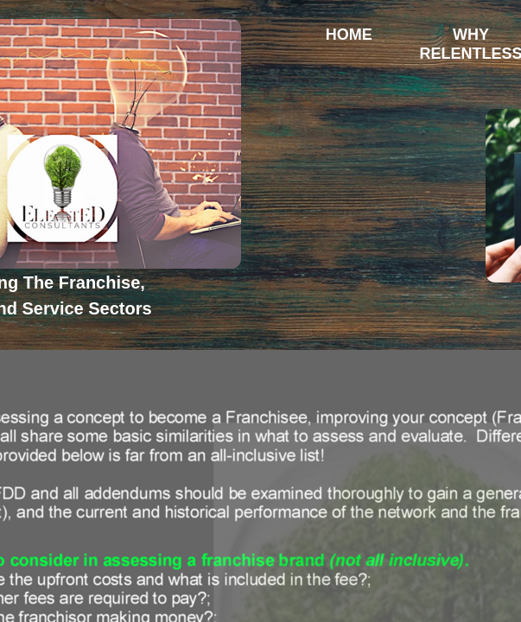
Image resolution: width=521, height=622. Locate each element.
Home (349, 34)
